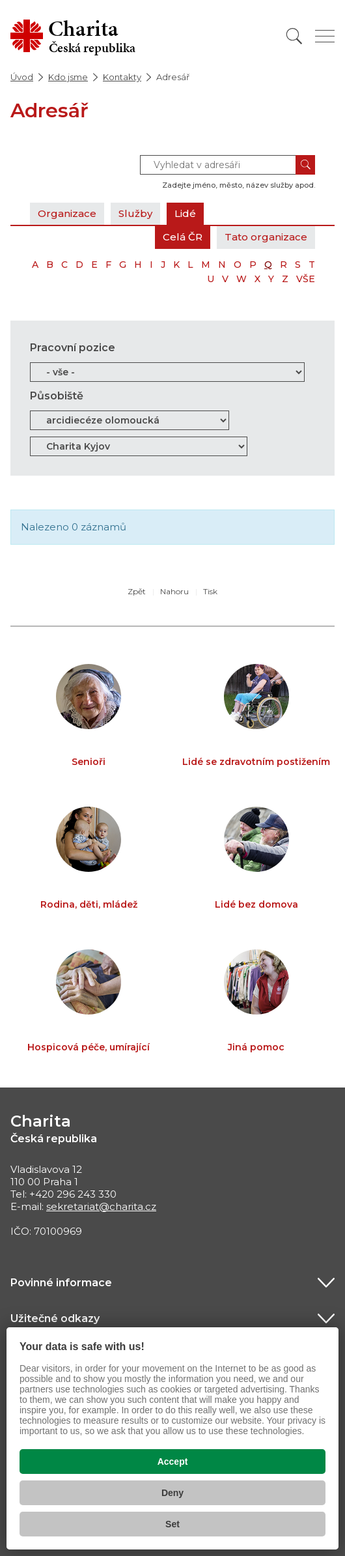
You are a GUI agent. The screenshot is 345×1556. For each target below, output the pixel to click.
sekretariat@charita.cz (101, 1206)
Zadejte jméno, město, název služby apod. (238, 185)
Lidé (185, 213)
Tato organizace (266, 237)
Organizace (67, 213)
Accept (173, 1461)
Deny (172, 1493)
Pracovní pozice (72, 347)
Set (172, 1524)
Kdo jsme (68, 77)
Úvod (21, 77)
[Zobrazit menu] (325, 36)
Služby (135, 213)
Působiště (56, 396)
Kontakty (122, 77)
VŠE (305, 279)
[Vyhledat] (294, 36)
